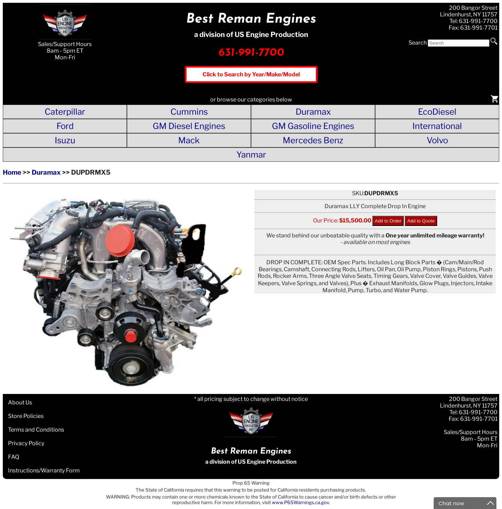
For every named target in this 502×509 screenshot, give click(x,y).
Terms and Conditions (36, 429)
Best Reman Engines (251, 19)
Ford (65, 126)
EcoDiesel (437, 112)
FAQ (13, 457)
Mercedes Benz (313, 140)
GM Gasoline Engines (313, 126)
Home (12, 172)
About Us (20, 402)
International (437, 126)
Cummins (189, 112)
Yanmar (251, 155)
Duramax (313, 112)
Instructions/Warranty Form (44, 470)
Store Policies (26, 416)
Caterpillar (65, 112)
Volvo (437, 140)
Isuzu (65, 140)
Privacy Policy (26, 443)
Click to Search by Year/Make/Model (251, 74)
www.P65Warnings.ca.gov (300, 502)
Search (418, 42)
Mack (189, 140)
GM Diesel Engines (189, 126)
